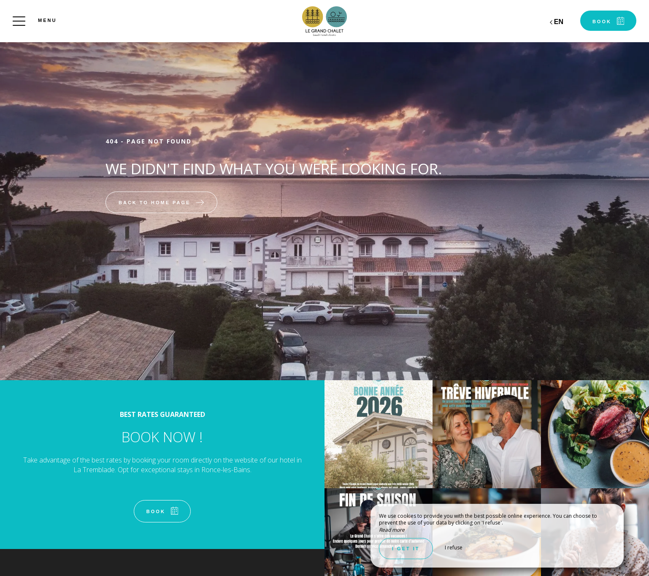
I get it (406, 548)
